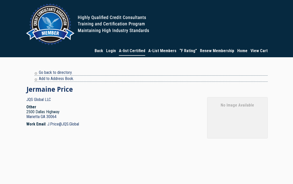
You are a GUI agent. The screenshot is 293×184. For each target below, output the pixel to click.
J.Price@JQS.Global (63, 124)
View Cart (259, 50)
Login (111, 50)
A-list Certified (132, 50)
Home (242, 50)
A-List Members (162, 50)
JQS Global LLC (38, 99)
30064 (51, 116)
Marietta (33, 116)
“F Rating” (188, 50)
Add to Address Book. (56, 78)
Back (99, 50)
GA (43, 116)
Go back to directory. (55, 72)
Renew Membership (217, 50)
